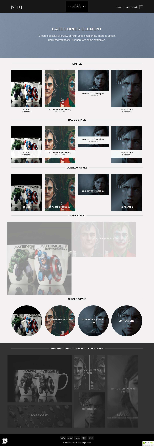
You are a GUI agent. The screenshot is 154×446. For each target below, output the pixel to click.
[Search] (13, 7)
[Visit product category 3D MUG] (26, 92)
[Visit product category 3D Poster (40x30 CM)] (60, 92)
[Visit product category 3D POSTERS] (126, 92)
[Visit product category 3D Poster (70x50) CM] (93, 84)
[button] (20, 7)
